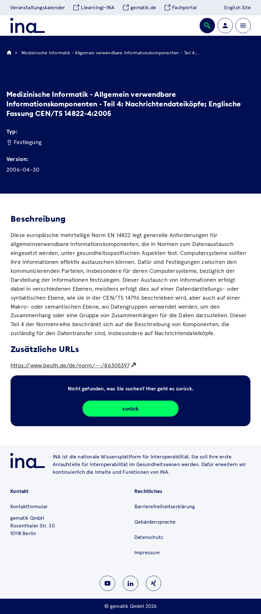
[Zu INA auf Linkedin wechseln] (130, 583)
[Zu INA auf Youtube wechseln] (107, 583)
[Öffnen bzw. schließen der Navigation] (243, 25)
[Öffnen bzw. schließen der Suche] (207, 25)
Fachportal (180, 7)
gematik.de (139, 7)
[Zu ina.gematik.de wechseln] (27, 460)
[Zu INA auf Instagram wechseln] (153, 583)
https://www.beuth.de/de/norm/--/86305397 (70, 366)
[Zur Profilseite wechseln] (225, 25)
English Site (237, 7)
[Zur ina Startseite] (27, 25)
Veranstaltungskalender (37, 7)
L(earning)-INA (94, 7)
